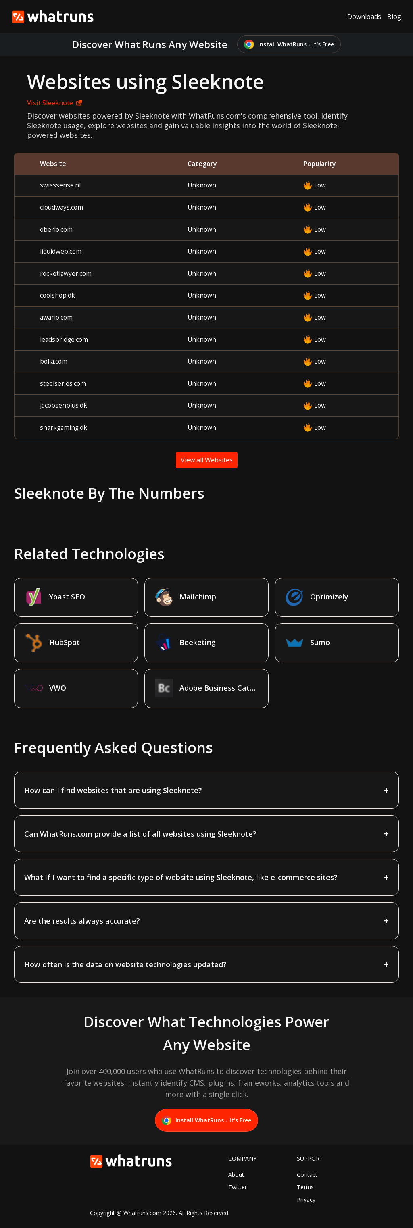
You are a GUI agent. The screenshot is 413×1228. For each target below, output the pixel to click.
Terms (305, 1187)
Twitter (237, 1187)
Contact (307, 1174)
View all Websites (207, 460)
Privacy (306, 1199)
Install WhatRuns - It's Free (289, 45)
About (236, 1174)
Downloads (364, 16)
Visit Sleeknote (54, 102)
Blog (394, 16)
